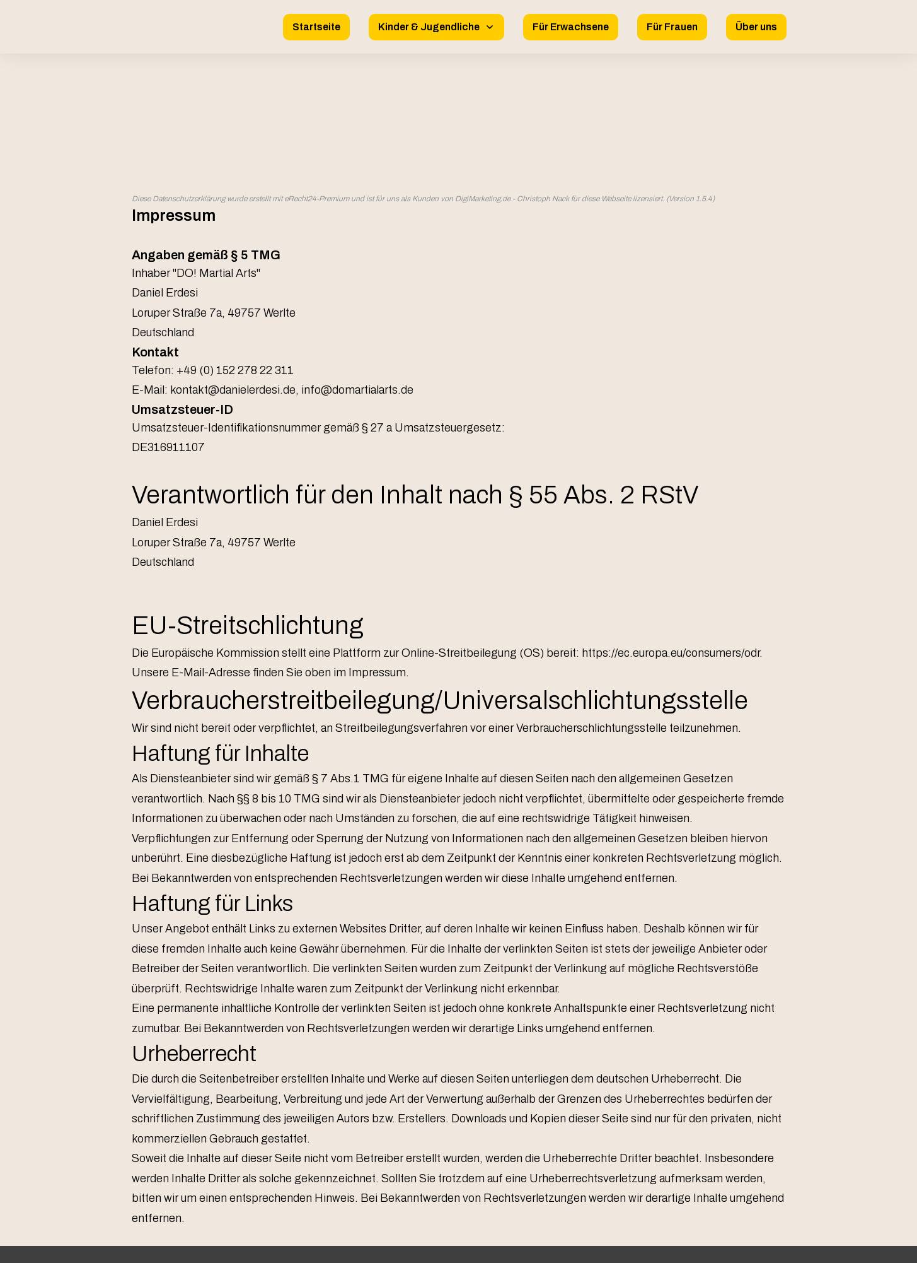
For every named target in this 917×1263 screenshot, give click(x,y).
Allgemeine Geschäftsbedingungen (458, 1207)
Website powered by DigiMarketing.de (458, 1242)
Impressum (459, 1167)
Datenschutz (458, 1187)
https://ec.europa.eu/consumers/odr (670, 515)
